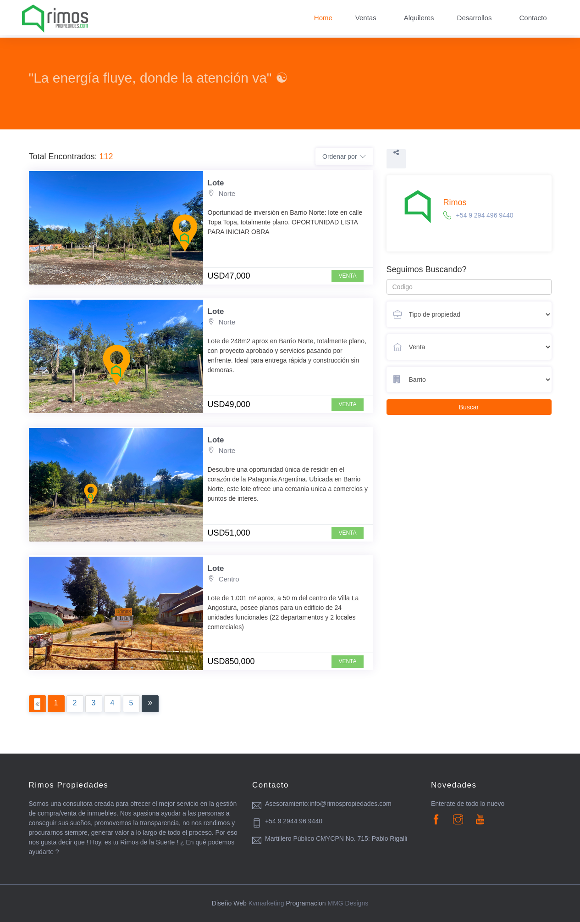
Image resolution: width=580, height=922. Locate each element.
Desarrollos (474, 18)
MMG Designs (347, 903)
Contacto (533, 18)
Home (323, 18)
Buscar (469, 407)
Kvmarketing (266, 903)
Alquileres (419, 18)
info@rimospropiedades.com (350, 803)
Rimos (455, 202)
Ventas (365, 18)
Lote (216, 183)
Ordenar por (343, 156)
